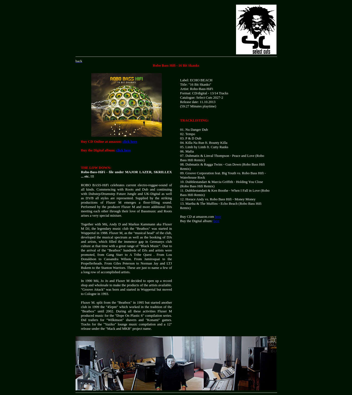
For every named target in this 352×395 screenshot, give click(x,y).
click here (129, 141)
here (218, 216)
